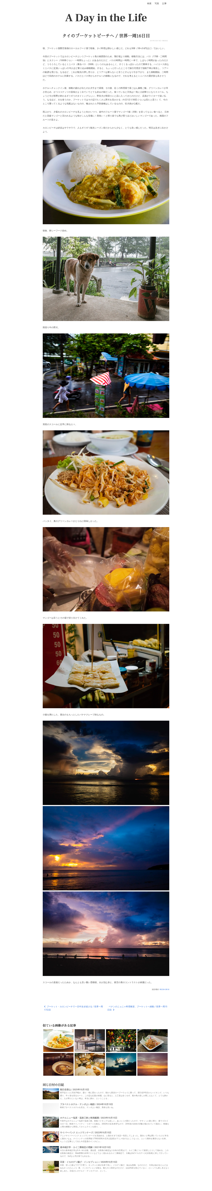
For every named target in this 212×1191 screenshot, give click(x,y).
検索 (149, 3)
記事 (164, 3)
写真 (157, 3)
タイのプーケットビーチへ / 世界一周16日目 (106, 36)
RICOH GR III (164, 989)
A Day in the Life (106, 18)
